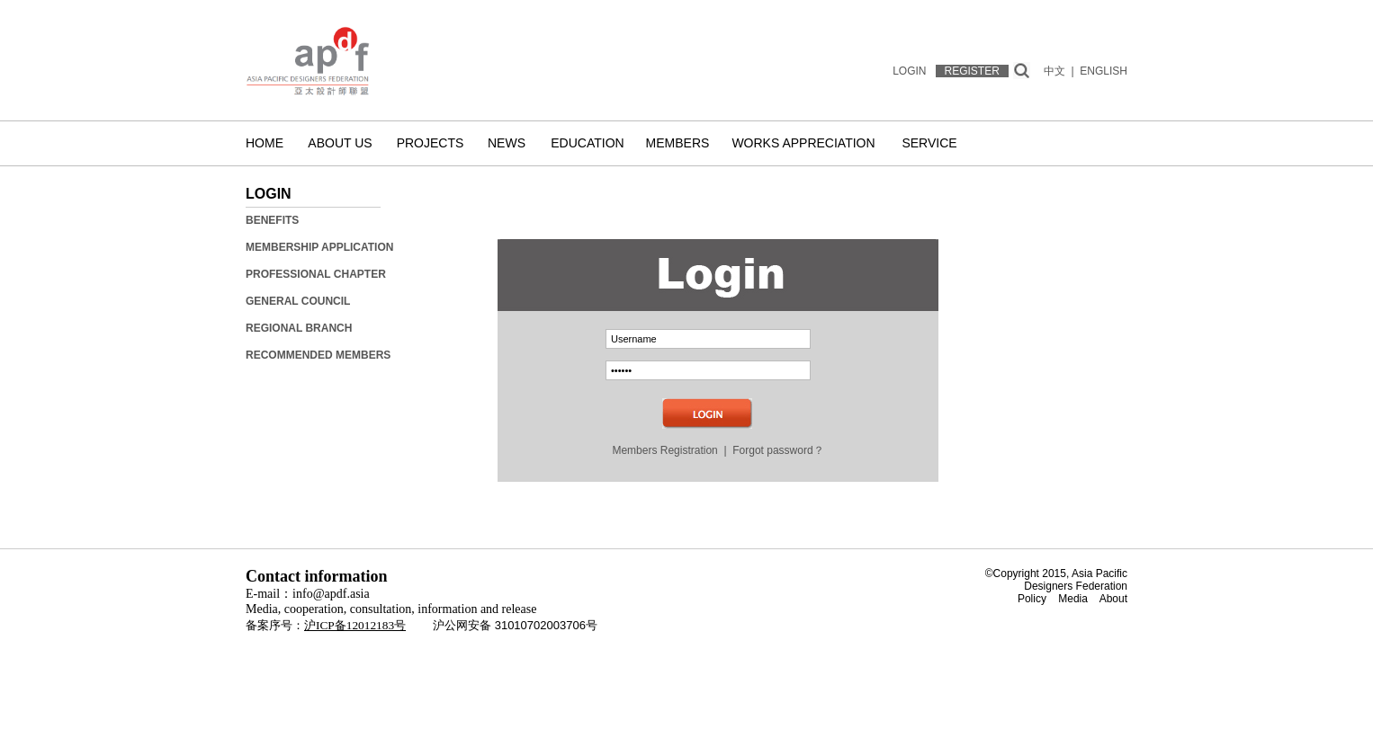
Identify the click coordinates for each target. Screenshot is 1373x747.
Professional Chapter (316, 274)
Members (678, 143)
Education (587, 143)
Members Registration (664, 450)
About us (340, 143)
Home (264, 143)
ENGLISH (1103, 71)
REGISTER (972, 71)
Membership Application (319, 247)
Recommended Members (318, 355)
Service (929, 143)
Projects (430, 143)
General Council (298, 301)
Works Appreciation (803, 143)
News (506, 143)
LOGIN (909, 71)
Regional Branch (299, 328)
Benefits (272, 220)
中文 (1054, 71)
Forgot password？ (777, 450)
